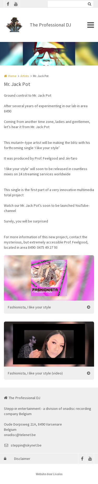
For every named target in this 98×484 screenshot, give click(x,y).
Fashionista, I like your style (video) (35, 373)
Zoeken (89, 4)
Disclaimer (22, 458)
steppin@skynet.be (23, 445)
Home (12, 76)
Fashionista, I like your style (29, 307)
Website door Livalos (49, 474)
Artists (24, 76)
